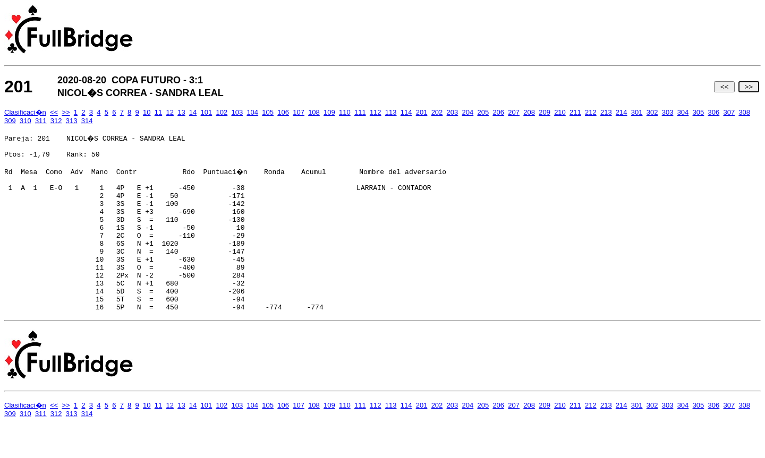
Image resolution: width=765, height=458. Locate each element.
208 (529, 112)
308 (744, 112)
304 (683, 112)
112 (375, 112)
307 (729, 112)
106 (283, 112)
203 (452, 112)
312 (56, 121)
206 (498, 112)
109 (329, 112)
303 (668, 112)
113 (391, 112)
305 (698, 112)
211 (575, 112)
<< (724, 87)
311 (41, 121)
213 (606, 112)
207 (514, 112)
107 (298, 112)
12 (169, 112)
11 (158, 112)
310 (25, 121)
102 (222, 112)
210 (560, 112)
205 (483, 112)
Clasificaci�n (25, 112)
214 (621, 112)
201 (422, 112)
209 (544, 112)
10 (146, 112)
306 (714, 112)
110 (345, 112)
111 (360, 112)
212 (591, 112)
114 (406, 112)
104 (252, 112)
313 (72, 121)
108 (314, 112)
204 (468, 112)
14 (193, 112)
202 (437, 112)
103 (237, 112)
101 (206, 112)
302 (652, 112)
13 (181, 112)
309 (10, 121)
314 (87, 121)
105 (268, 112)
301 (637, 112)
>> (749, 87)
